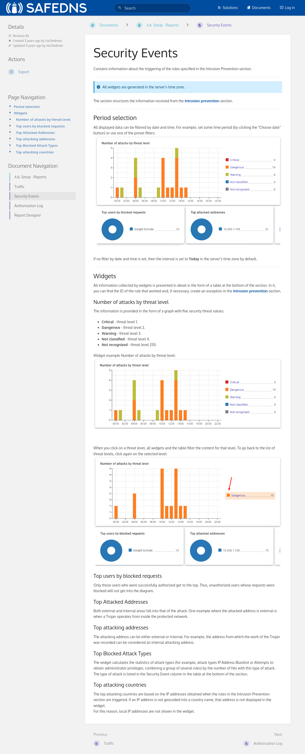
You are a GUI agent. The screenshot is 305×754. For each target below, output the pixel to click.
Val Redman (53, 41)
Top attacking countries (35, 152)
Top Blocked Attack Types (37, 145)
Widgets (20, 113)
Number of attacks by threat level (43, 119)
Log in (287, 7)
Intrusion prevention (250, 291)
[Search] (120, 8)
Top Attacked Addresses (35, 132)
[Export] (40, 72)
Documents (259, 7)
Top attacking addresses (35, 139)
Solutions (228, 7)
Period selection (27, 106)
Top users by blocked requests (40, 126)
